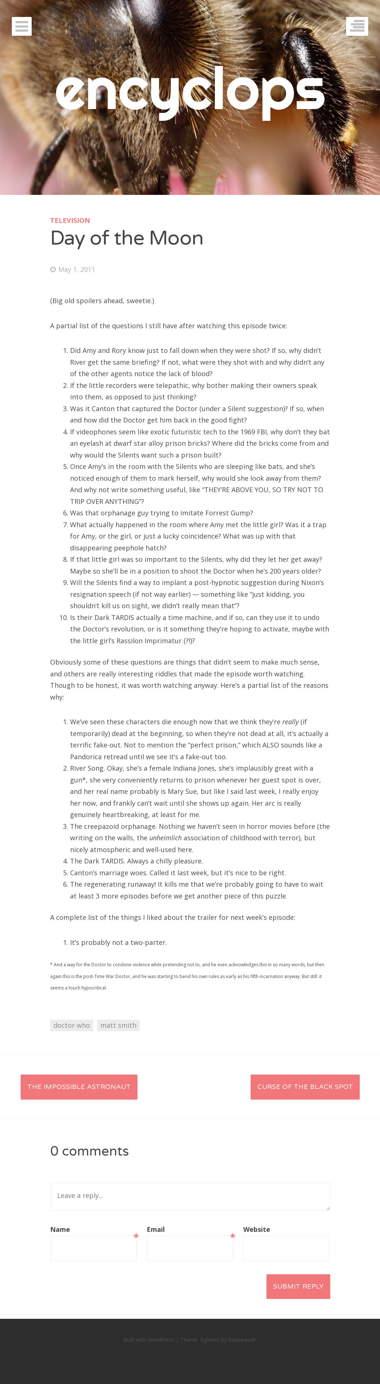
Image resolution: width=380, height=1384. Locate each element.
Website (256, 1229)
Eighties (209, 1339)
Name (93, 1230)
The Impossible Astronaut (79, 1087)
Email (190, 1230)
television (70, 220)
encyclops (190, 87)
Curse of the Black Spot (305, 1087)
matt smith (118, 1025)
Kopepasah (242, 1339)
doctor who (71, 1025)
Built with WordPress (148, 1339)
